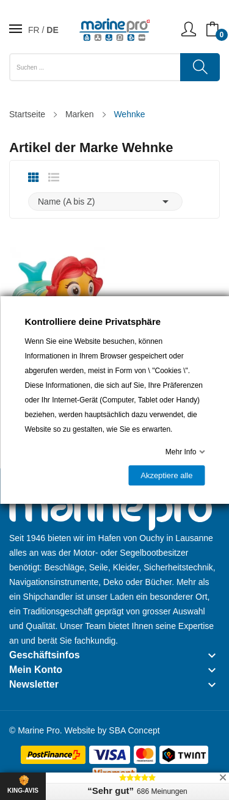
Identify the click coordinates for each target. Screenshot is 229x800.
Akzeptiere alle (166, 475)
